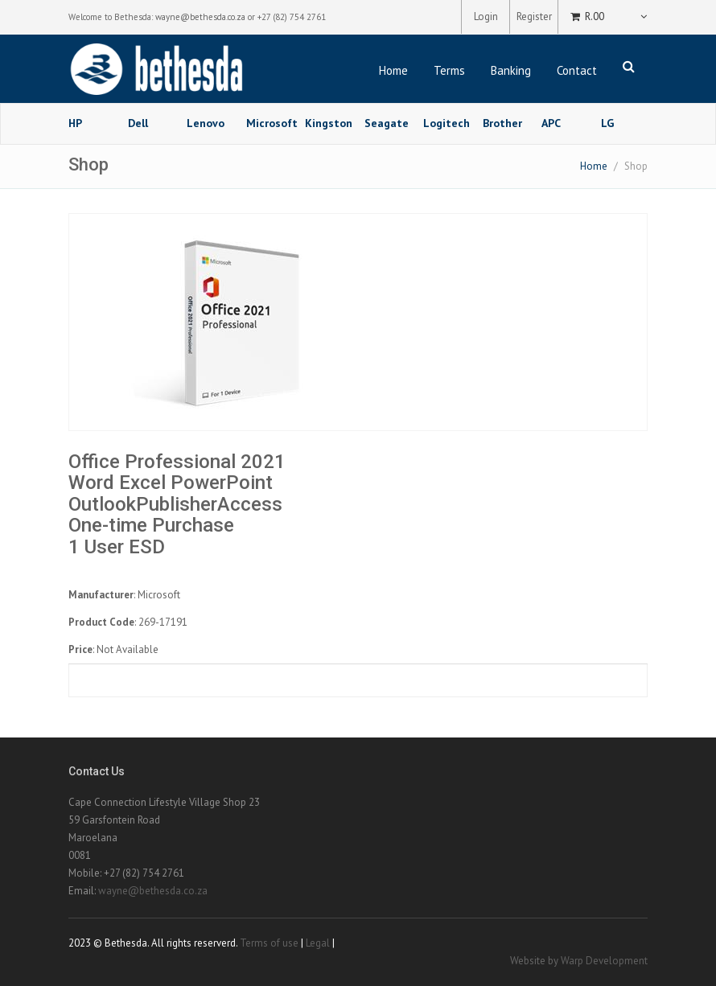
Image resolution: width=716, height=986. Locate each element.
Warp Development (604, 961)
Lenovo (205, 123)
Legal (318, 943)
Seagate (386, 123)
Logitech (446, 123)
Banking (511, 70)
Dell (138, 123)
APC (551, 123)
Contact (577, 70)
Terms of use (269, 943)
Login (486, 16)
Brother (502, 123)
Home (393, 70)
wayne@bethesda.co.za (200, 17)
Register (534, 16)
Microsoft (270, 123)
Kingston (328, 123)
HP (75, 123)
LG (607, 123)
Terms (449, 70)
